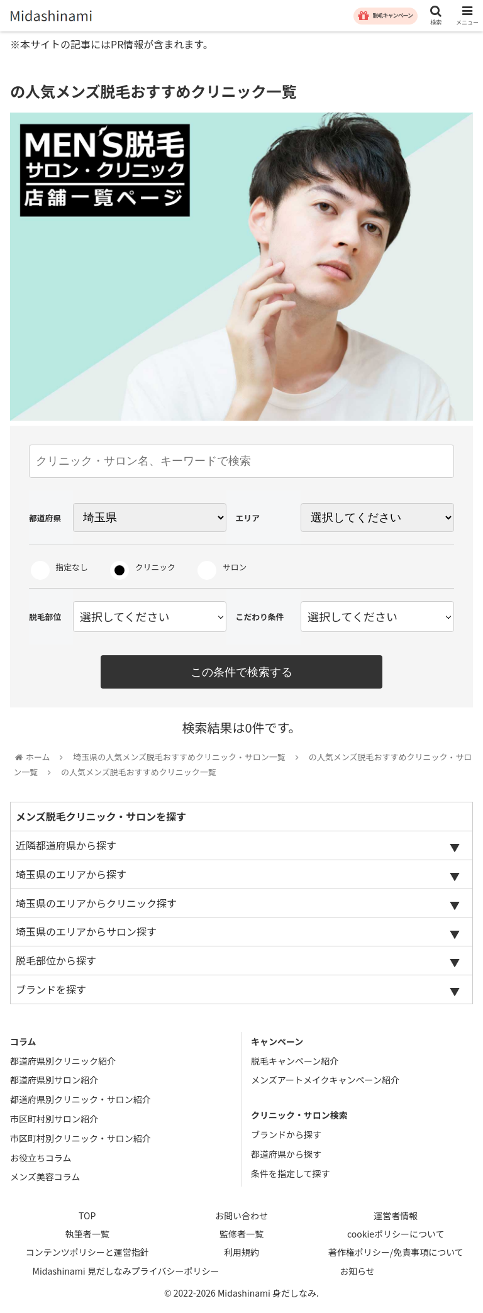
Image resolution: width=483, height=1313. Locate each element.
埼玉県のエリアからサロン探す (86, 933)
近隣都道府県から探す (66, 847)
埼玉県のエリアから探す (71, 875)
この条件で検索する (241, 672)
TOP (87, 1217)
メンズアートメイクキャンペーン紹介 (325, 1081)
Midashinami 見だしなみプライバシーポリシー (126, 1272)
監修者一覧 (241, 1235)
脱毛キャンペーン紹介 (294, 1062)
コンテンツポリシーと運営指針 (87, 1254)
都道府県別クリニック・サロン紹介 (80, 1101)
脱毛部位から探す (56, 962)
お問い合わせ (241, 1217)
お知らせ (357, 1272)
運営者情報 (396, 1217)
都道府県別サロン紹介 (54, 1081)
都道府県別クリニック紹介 (63, 1062)
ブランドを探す (51, 991)
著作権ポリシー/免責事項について (396, 1254)
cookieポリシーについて (396, 1235)
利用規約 (241, 1254)
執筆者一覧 (87, 1235)
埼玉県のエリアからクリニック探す (96, 904)
